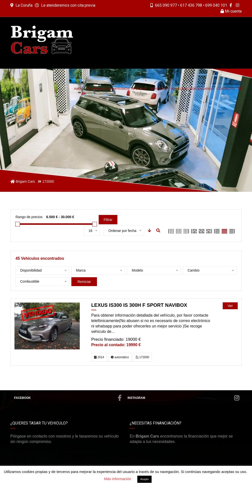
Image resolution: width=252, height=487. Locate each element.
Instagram (183, 397)
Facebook (67, 397)
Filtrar (108, 220)
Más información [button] (117, 479)
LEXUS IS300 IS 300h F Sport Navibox (139, 305)
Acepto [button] (144, 479)
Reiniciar (84, 282)
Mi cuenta (231, 11)
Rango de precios (29, 217)
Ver (230, 306)
